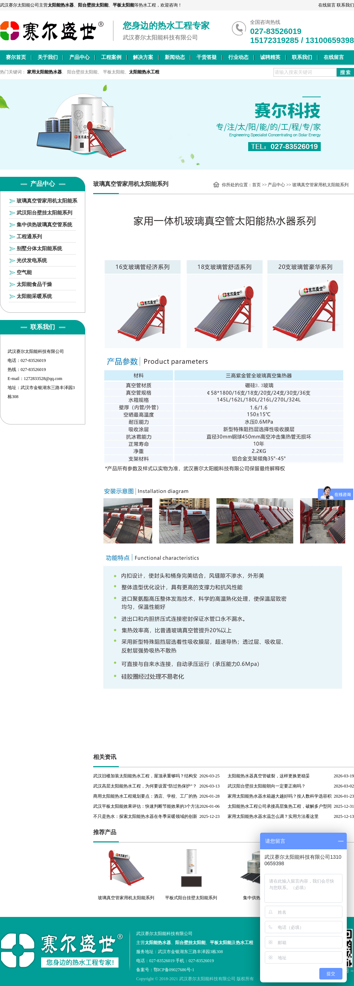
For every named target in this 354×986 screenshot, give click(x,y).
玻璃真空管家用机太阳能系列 (47, 202)
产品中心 (79, 57)
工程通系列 (29, 236)
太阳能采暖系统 (34, 296)
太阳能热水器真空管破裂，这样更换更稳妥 (269, 775)
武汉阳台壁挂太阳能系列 (44, 212)
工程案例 (111, 57)
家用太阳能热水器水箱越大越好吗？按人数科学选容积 (280, 796)
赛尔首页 (16, 57)
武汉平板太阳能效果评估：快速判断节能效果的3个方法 (146, 806)
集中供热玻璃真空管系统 (44, 224)
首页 (256, 184)
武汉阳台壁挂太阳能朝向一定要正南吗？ (267, 786)
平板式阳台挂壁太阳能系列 (191, 897)
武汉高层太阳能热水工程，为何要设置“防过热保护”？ (145, 786)
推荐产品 (104, 832)
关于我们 (48, 57)
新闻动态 (175, 57)
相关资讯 (104, 757)
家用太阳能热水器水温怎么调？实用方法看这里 (273, 816)
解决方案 (143, 57)
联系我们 (345, 5)
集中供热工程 (256, 897)
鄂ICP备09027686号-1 (174, 969)
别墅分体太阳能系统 (39, 248)
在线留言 (327, 5)
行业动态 (238, 57)
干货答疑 (207, 57)
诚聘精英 (270, 57)
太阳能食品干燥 (34, 284)
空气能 (24, 272)
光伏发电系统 (32, 260)
